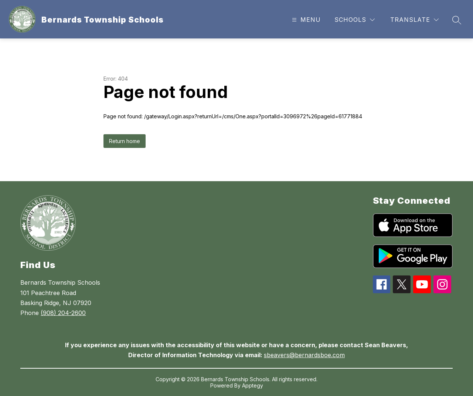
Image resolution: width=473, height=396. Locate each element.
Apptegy (252, 385)
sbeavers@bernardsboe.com (304, 355)
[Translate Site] (414, 19)
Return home (124, 141)
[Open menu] (305, 19)
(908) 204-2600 (63, 313)
